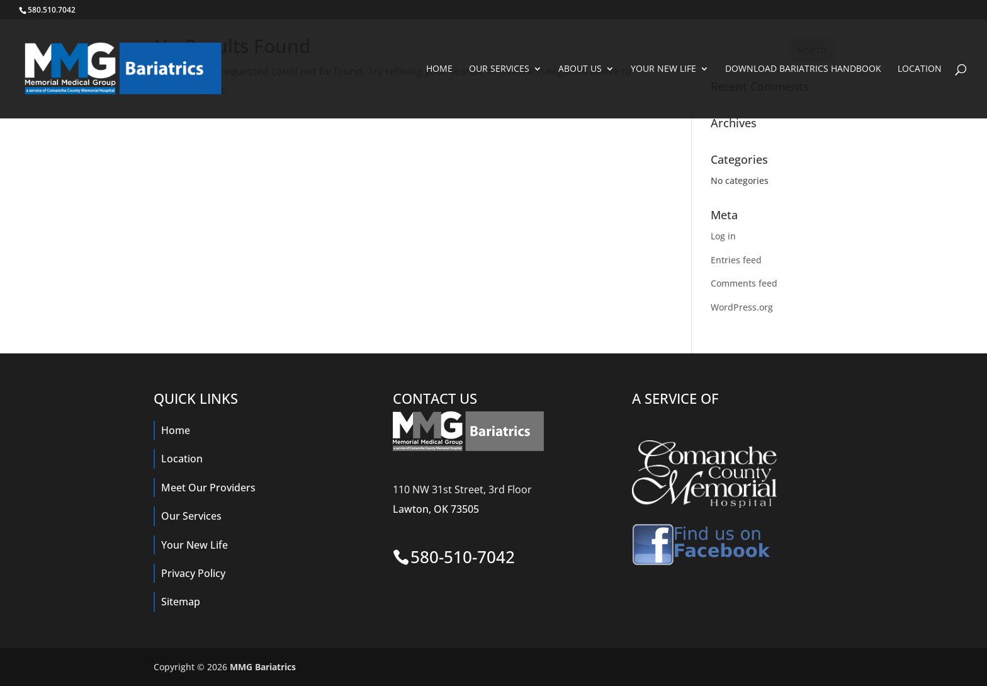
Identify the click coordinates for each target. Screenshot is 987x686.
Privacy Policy (193, 573)
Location (920, 69)
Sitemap (180, 602)
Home (439, 69)
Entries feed (736, 260)
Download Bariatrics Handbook (803, 69)
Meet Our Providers (208, 487)
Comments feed (744, 283)
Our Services (499, 69)
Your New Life (663, 69)
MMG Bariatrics (263, 667)
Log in (723, 236)
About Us (580, 69)
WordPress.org (742, 307)
